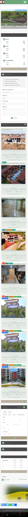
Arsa (5, 53)
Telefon (4, 95)
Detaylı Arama (21, 407)
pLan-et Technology (12, 514)
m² (3, 427)
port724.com (9, 513)
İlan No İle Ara (7, 442)
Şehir (4, 417)
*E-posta (5, 101)
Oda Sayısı (5, 431)
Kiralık (15, 43)
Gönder (14, 118)
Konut (6, 39)
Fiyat (4, 422)
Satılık (15, 41)
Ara (14, 438)
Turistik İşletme (8, 61)
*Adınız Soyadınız (8, 90)
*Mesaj (4, 107)
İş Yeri (6, 46)
